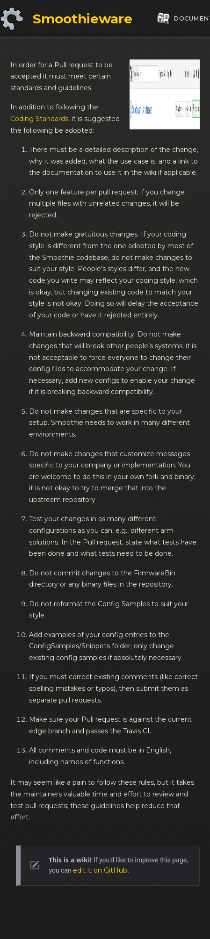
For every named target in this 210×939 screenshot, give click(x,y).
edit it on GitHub (100, 870)
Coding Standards (39, 119)
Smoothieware (82, 19)
